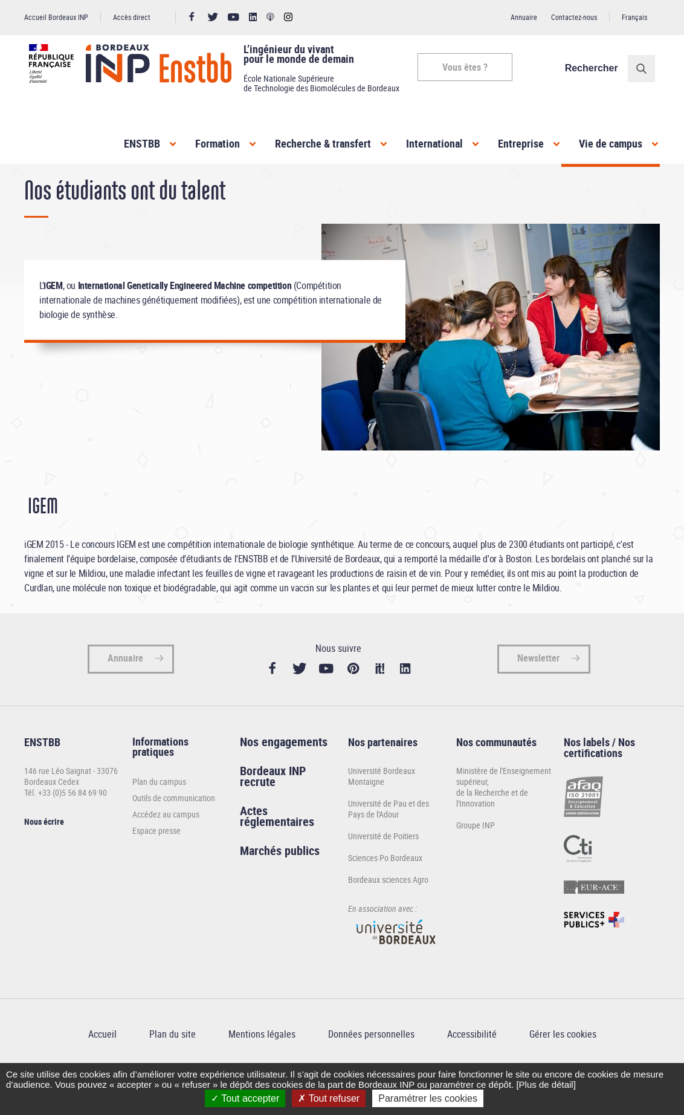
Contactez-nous (574, 17)
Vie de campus (610, 143)
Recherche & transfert (323, 143)
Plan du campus (159, 816)
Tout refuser (329, 1098)
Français (634, 17)
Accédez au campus (165, 848)
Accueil (36, 186)
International (434, 143)
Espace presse (156, 865)
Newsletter (538, 693)
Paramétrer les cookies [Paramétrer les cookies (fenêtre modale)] (427, 1098)
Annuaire (524, 17)
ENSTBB (142, 143)
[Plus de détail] (545, 1084)
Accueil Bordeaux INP (56, 17)
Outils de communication (173, 832)
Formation (217, 143)
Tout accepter (245, 1098)
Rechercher (596, 68)
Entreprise (521, 143)
